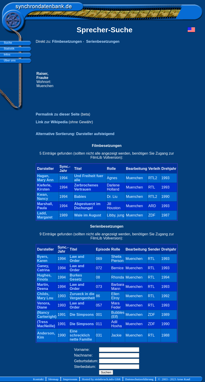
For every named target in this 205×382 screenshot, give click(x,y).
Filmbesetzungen (67, 41)
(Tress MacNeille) (46, 324)
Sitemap (53, 379)
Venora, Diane (43, 305)
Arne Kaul (183, 379)
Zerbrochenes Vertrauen (86, 187)
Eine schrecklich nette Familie (81, 335)
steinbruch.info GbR (108, 379)
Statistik (8, 48)
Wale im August (87, 215)
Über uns (9, 60)
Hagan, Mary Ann (45, 178)
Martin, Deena (43, 287)
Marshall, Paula (45, 206)
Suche (7, 42)
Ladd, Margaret (45, 215)
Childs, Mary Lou (45, 296)
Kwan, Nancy (42, 197)
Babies (80, 197)
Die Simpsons (82, 315)
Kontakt (38, 379)
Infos (6, 54)
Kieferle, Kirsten (44, 187)
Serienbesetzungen (102, 41)
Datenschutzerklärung (139, 379)
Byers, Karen (42, 259)
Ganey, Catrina (43, 268)
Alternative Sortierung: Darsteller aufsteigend (75, 134)
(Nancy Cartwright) (46, 315)
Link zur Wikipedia (52, 122)
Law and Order (77, 259)
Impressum (70, 379)
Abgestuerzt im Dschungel (87, 206)
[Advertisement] (115, 80)
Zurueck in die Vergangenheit (82, 296)
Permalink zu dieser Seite (58, 114)
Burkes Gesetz (76, 277)
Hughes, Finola (44, 277)
